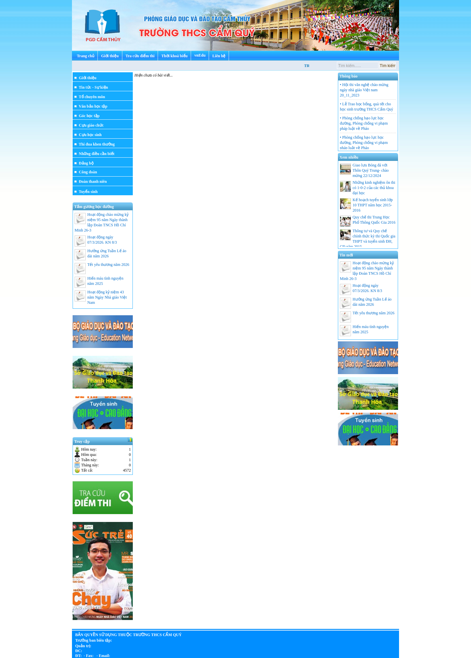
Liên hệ (218, 56)
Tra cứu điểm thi (140, 56)
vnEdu (199, 55)
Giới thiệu (110, 56)
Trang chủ (85, 56)
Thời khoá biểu (174, 56)
